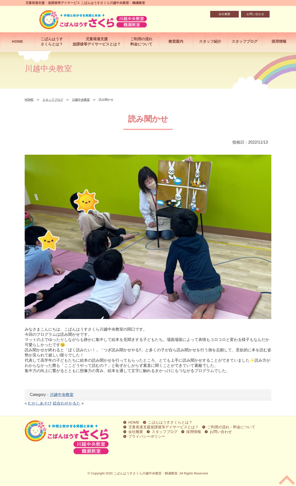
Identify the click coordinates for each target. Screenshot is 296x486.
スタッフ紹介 (210, 41)
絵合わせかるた (66, 403)
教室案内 (175, 41)
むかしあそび (40, 403)
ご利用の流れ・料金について (231, 427)
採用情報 (279, 41)
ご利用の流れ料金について (141, 41)
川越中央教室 (62, 395)
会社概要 (224, 14)
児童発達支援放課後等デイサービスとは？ (97, 41)
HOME (17, 41)
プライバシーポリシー (146, 436)
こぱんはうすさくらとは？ (52, 41)
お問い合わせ (255, 14)
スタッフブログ (245, 41)
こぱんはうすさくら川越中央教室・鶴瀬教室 (145, 473)
